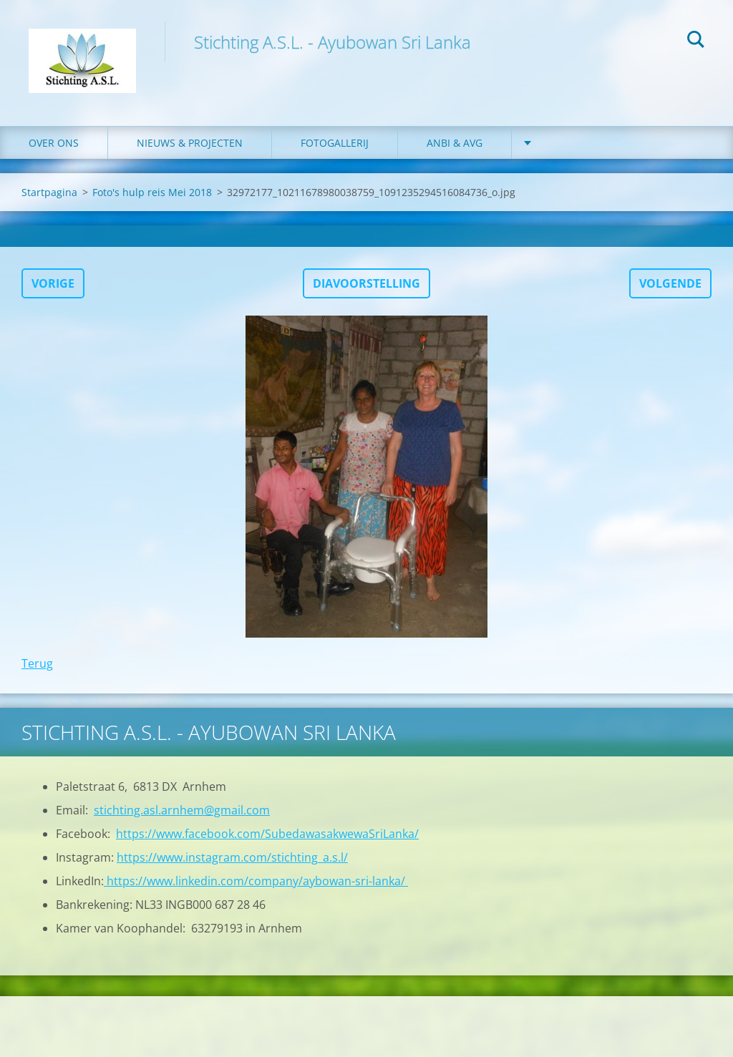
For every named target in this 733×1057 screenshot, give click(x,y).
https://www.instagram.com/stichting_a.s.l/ (232, 857)
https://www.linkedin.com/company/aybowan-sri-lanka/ (256, 881)
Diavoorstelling (366, 283)
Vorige (52, 283)
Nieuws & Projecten (190, 143)
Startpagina (49, 192)
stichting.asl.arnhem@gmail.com (182, 810)
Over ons (54, 143)
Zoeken (695, 41)
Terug (37, 663)
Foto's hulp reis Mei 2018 (152, 192)
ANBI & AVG (454, 143)
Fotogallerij (335, 143)
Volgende (670, 283)
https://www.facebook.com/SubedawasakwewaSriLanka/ (267, 834)
